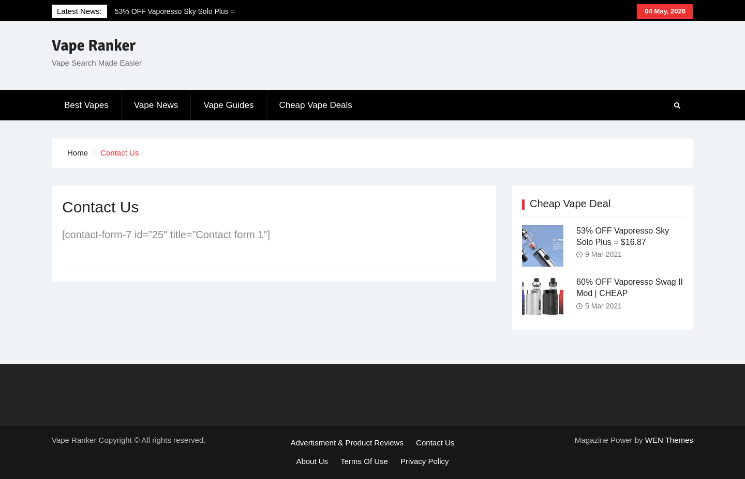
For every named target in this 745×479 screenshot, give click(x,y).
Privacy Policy (424, 461)
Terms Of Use (364, 461)
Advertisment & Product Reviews (347, 442)
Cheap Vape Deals (315, 105)
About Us (312, 461)
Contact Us (435, 442)
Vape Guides (228, 105)
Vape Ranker (94, 45)
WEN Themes (669, 440)
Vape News (156, 105)
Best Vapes (86, 105)
